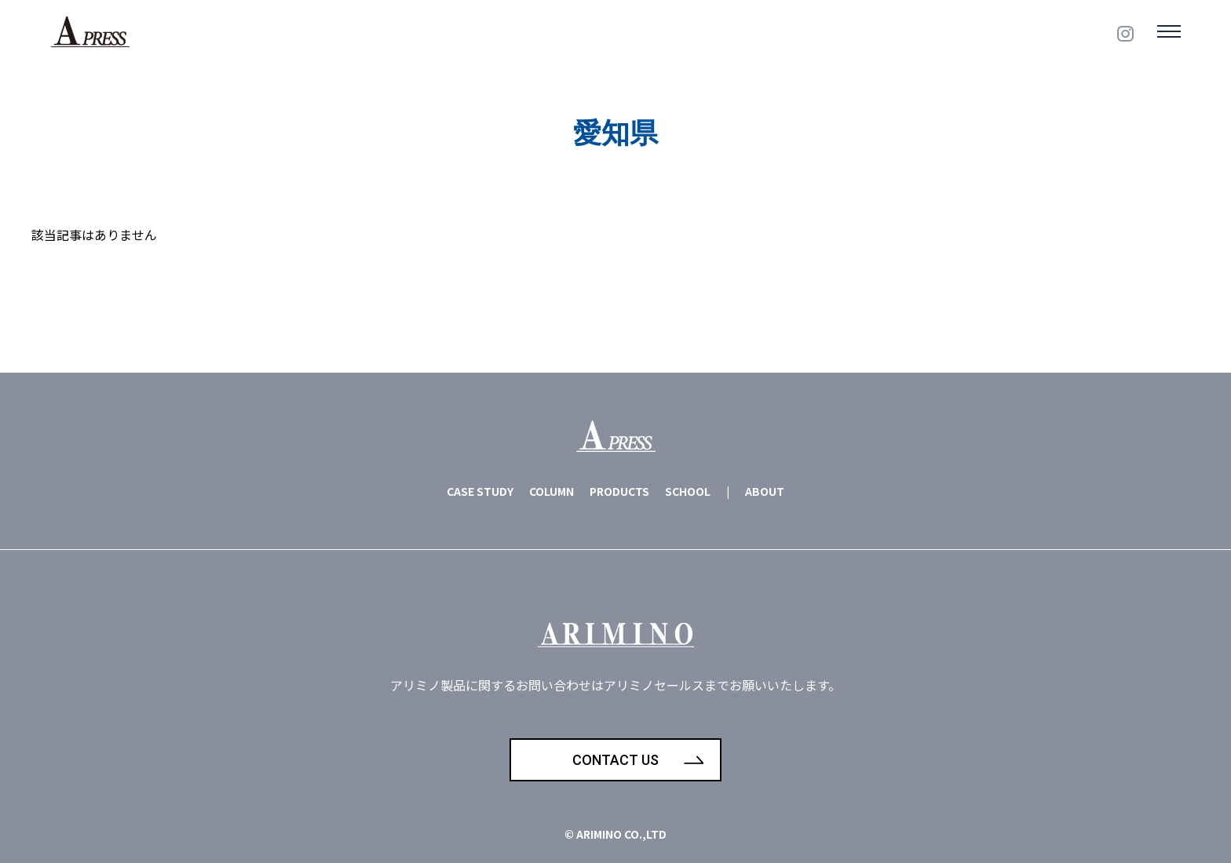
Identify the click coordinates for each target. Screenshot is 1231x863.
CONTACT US (615, 760)
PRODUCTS (619, 491)
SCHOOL (687, 491)
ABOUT (764, 491)
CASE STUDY (480, 491)
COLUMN (551, 491)
